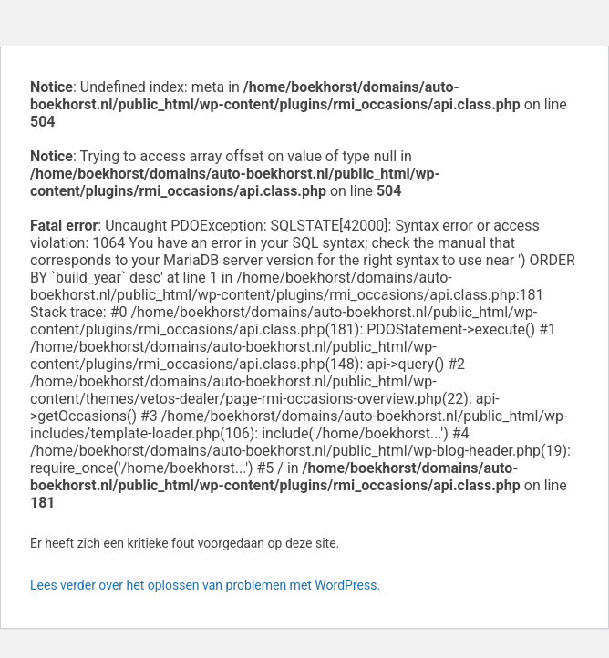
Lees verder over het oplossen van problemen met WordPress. (205, 585)
